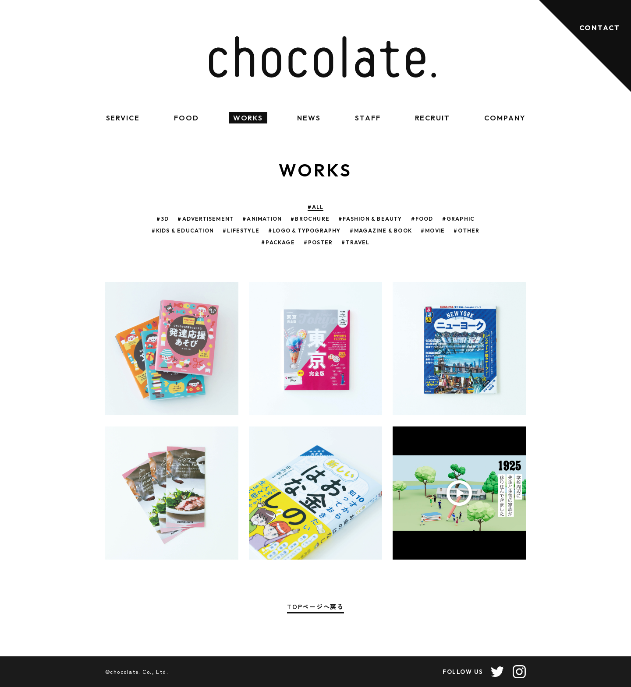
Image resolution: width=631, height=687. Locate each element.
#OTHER (466, 230)
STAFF (368, 117)
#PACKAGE (278, 242)
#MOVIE (433, 230)
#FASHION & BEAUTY (370, 218)
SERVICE (123, 117)
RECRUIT (432, 117)
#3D (162, 218)
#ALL (316, 207)
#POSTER (318, 242)
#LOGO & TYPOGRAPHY (304, 230)
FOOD (186, 117)
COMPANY (504, 117)
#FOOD (422, 218)
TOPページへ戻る (315, 607)
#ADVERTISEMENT (205, 218)
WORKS (248, 117)
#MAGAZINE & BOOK (381, 230)
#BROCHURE (310, 218)
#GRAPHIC (458, 218)
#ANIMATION (262, 218)
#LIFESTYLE (241, 230)
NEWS (309, 117)
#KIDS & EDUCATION (183, 230)
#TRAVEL (355, 242)
